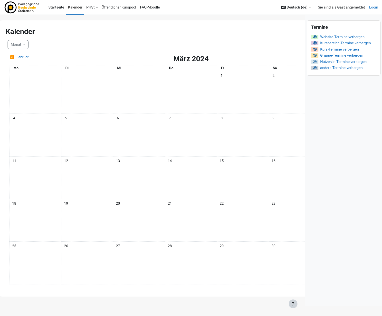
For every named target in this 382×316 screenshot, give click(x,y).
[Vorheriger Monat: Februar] (54, 57)
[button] (296, 7)
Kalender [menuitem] (75, 7)
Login (373, 7)
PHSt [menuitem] (90, 7)
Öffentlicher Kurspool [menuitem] (119, 7)
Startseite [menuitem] (56, 7)
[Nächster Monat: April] (259, 57)
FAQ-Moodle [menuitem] (150, 7)
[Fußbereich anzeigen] (293, 303)
